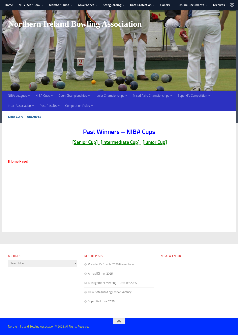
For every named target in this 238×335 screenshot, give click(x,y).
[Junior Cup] (155, 142)
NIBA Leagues (17, 95)
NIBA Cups (42, 95)
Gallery (165, 5)
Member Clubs (59, 5)
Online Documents (191, 5)
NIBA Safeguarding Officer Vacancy (109, 292)
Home (9, 5)
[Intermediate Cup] (121, 142)
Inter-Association (19, 106)
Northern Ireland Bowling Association (75, 24)
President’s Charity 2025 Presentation (112, 264)
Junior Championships (109, 95)
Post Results (48, 106)
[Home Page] (18, 161)
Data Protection (141, 5)
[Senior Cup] (86, 142)
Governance (86, 5)
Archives (219, 5)
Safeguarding (112, 5)
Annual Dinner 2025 (100, 273)
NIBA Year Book (29, 5)
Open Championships (72, 95)
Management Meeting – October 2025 (112, 283)
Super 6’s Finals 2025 (101, 301)
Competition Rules (77, 106)
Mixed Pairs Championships (151, 95)
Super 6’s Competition (192, 95)
